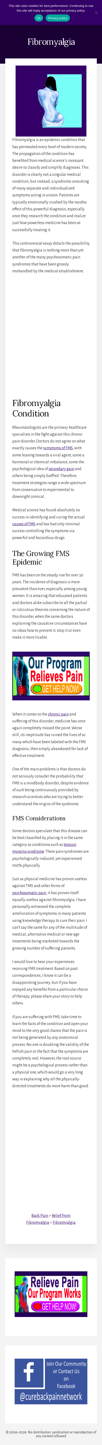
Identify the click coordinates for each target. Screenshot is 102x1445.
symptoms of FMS (57, 448)
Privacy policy (58, 18)
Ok (39, 18)
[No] (96, 12)
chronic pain (58, 714)
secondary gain (61, 469)
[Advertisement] (51, 332)
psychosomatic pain (29, 893)
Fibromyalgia (64, 1222)
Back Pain (39, 1216)
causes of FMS (23, 524)
